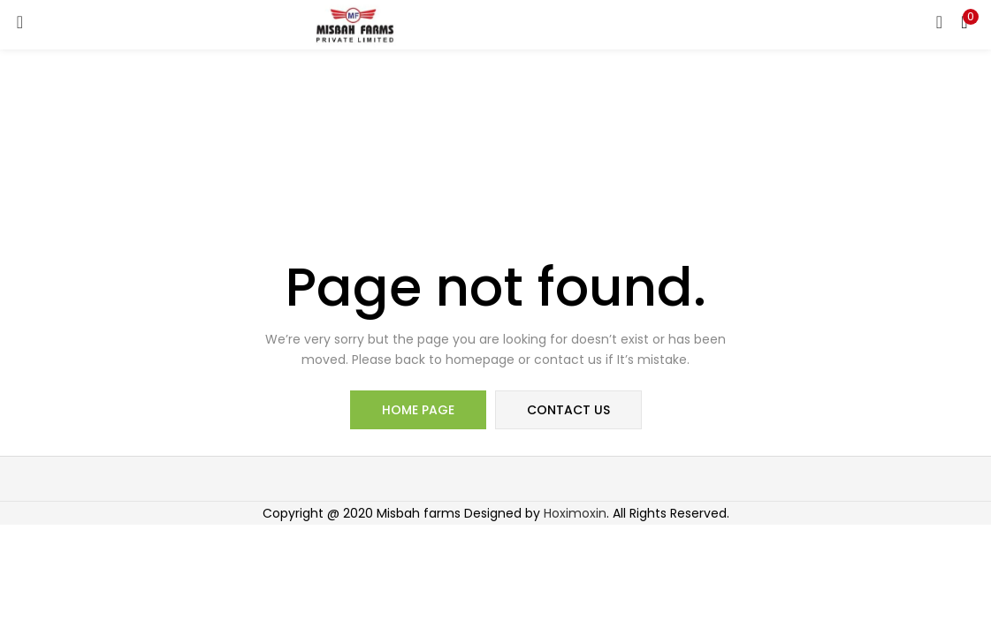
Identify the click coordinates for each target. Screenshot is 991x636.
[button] (964, 22)
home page (418, 410)
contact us (568, 410)
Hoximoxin (575, 513)
